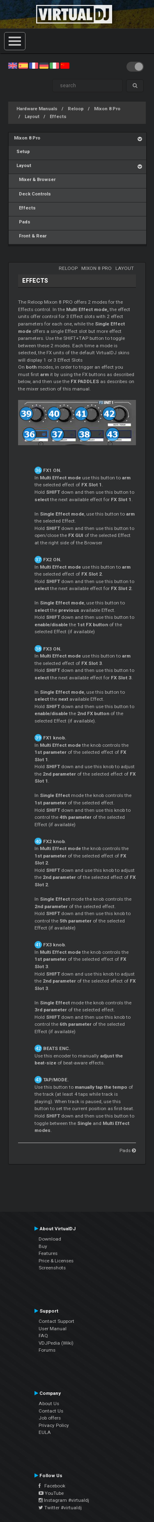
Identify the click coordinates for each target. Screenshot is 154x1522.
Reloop (76, 109)
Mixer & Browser (34, 179)
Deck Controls (32, 194)
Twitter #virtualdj (60, 1507)
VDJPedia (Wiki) (56, 1343)
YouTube (51, 1493)
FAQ (43, 1335)
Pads (22, 222)
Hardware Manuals (36, 109)
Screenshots (52, 1268)
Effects (58, 116)
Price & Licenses (56, 1261)
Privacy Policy (54, 1425)
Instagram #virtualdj (64, 1500)
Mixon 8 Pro (107, 109)
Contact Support (56, 1321)
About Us (49, 1403)
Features (48, 1253)
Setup (22, 151)
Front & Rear (30, 236)
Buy (43, 1246)
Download (50, 1239)
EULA (45, 1432)
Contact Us (51, 1411)
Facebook (52, 1486)
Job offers (50, 1418)
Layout (32, 116)
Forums (47, 1350)
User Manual (53, 1328)
